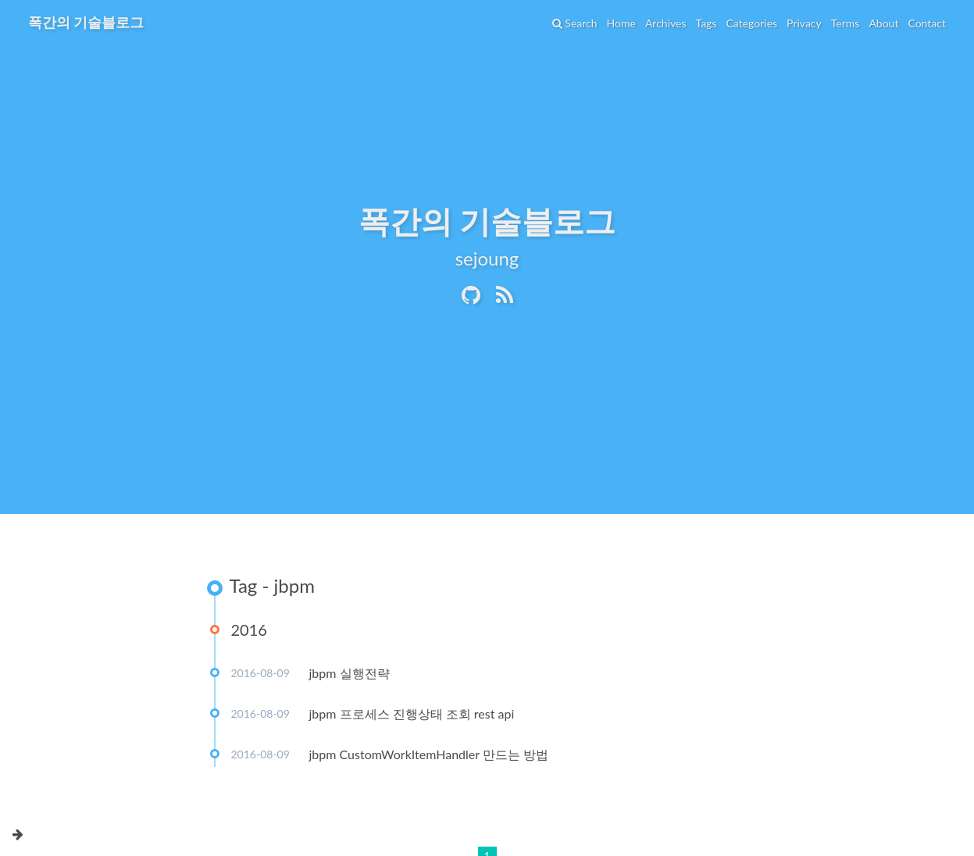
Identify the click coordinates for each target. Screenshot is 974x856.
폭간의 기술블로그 (86, 21)
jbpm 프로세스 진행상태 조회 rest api (412, 713)
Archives (666, 23)
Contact (927, 23)
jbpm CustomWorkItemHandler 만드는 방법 (428, 754)
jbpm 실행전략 (349, 672)
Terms (845, 23)
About (883, 23)
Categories (751, 23)
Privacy (804, 23)
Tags (705, 23)
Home (621, 23)
